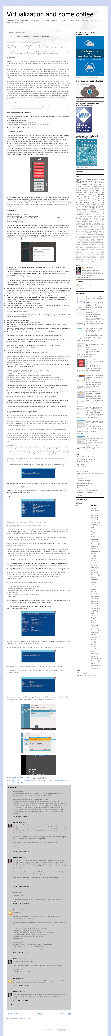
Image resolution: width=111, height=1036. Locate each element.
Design (84, 242)
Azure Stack (100, 223)
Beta (79, 224)
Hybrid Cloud (92, 231)
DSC (86, 219)
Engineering (91, 244)
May (92, 532)
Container (81, 216)
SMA (88, 228)
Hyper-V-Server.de (83, 471)
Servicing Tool (90, 254)
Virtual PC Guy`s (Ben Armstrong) (87, 490)
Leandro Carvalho (82, 461)
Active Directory (89, 223)
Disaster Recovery (96, 219)
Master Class (81, 234)
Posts (79, 285)
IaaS (100, 231)
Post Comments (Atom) (22, 1018)
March (93, 537)
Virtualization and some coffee (50, 14)
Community (84, 184)
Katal (92, 232)
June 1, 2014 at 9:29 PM (20, 1001)
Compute (101, 241)
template (85, 261)
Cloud (95, 179)
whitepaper (97, 261)
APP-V (77, 229)
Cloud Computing (82, 673)
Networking (79, 204)
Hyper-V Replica (89, 209)
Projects (78, 251)
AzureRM (99, 239)
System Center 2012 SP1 (87, 190)
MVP (94, 204)
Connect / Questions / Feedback (87, 675)
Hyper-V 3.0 (93, 196)
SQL (93, 208)
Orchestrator (79, 223)
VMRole (94, 256)
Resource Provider (97, 251)
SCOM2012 (81, 228)
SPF (48, 780)
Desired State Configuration (95, 242)
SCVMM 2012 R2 (40, 780)
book (87, 259)
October (93, 520)
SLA (85, 252)
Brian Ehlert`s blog (83, 485)
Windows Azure (92, 257)
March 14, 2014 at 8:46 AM (21, 904)
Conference (98, 229)
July (92, 527)
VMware (100, 256)
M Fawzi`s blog (82, 488)
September (94, 522)
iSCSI (97, 259)
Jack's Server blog (83, 466)
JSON (87, 232)
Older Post (66, 1014)
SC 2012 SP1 (99, 215)
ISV (94, 246)
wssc (102, 237)
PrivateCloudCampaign (83, 213)
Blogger (63, 1030)
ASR (88, 218)
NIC (98, 247)
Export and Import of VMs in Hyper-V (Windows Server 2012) (95, 298)
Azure (101, 182)
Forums (78, 231)
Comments (81, 288)
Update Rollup (98, 236)
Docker (84, 244)
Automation (79, 219)
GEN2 (84, 224)
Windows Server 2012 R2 (15, 783)
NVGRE (20, 780)
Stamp (89, 236)
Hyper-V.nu (80, 476)
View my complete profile (83, 277)
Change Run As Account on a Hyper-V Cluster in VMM (94, 422)
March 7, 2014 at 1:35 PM (21, 816)
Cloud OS (89, 215)
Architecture (79, 215)
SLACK (91, 252)
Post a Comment (16, 1005)
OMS (102, 226)
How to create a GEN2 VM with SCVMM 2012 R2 (94, 392)
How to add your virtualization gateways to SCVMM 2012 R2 (94, 314)
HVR (89, 246)
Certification (94, 241)
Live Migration (79, 247)
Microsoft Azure (84, 208)
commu (92, 259)
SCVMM (79, 199)
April (92, 508)
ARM (100, 221)
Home (39, 1014)
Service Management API (95, 216)
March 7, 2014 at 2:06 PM (21, 851)
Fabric (93, 206)
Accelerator (85, 239)
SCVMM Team (81, 478)
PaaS (77, 221)
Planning (93, 249)
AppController (97, 218)
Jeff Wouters (81, 464)
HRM (84, 231)
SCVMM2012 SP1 (83, 195)
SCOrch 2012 (81, 236)
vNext (80, 218)
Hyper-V (14, 780)
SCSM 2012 (79, 252)
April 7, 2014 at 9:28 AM (20, 952)
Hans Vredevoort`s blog (84, 483)
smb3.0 (79, 261)
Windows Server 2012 (87, 186)
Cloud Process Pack (87, 229)
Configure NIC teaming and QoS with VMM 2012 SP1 (94, 408)
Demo (78, 242)
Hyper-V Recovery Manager (96, 224)
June (92, 529)
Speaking (99, 254)
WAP (51, 780)
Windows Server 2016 (92, 237)
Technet (79, 495)
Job (98, 246)
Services (83, 221)
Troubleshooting (86, 256)
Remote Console (29, 780)
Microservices (90, 247)
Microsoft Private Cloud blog (86, 457)
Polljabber (99, 249)
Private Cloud (100, 234)
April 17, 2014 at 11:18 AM (21, 972)
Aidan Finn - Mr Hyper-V (84, 481)
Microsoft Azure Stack (91, 226)
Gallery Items (83, 246)
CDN (83, 241)
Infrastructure (79, 232)
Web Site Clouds (80, 257)
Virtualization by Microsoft (85, 493)
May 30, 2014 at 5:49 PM (21, 985)
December (94, 515)
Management (100, 232)
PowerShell (94, 192)
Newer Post (12, 1014)
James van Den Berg (83, 469)
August (93, 525)
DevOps (78, 244)
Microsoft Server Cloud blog (86, 459)
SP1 (98, 213)
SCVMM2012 (99, 184)
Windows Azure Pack (60, 780)
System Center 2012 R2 (90, 201)
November (94, 517)
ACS (79, 239)
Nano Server (85, 249)
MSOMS (80, 226)
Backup (77, 241)
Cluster (89, 199)
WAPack (79, 192)
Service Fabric (79, 254)
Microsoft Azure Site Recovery (90, 210)
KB (101, 246)
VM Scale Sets (80, 237)
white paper (92, 221)
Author (92, 239)
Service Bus (98, 252)
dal (101, 228)
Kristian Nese (17, 822)
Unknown (16, 910)
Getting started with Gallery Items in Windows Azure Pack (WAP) (94, 330)
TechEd (77, 256)
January (93, 513)
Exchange (99, 244)
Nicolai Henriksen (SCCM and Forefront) (90, 473)
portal (102, 259)
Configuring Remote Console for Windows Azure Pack (95, 361)
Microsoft (100, 199)
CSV (87, 241)
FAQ (77, 246)
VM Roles (95, 228)
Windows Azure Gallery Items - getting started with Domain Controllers (94, 438)
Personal (90, 234)
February (94, 510)
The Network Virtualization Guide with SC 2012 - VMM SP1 (94, 377)
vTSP (90, 261)
